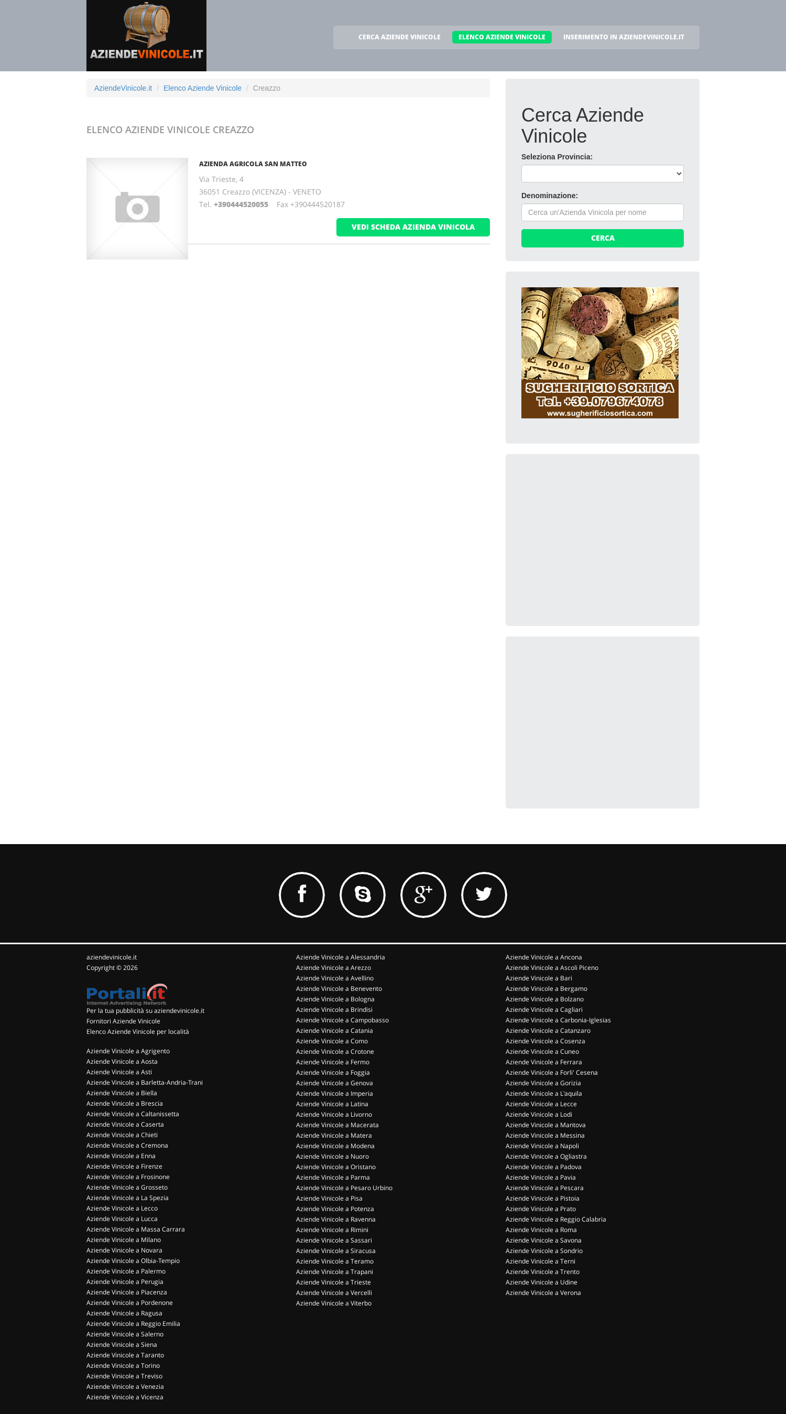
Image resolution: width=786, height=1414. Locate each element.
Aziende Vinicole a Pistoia (543, 1198)
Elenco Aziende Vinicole (202, 88)
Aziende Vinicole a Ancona (544, 957)
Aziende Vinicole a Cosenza (545, 1041)
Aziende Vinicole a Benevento (339, 988)
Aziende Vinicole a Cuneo (542, 1051)
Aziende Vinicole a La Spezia (127, 1197)
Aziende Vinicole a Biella (121, 1092)
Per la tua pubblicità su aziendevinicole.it (145, 1010)
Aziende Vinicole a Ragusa (124, 1313)
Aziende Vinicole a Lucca (122, 1218)
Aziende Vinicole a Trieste (333, 1282)
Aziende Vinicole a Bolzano (545, 999)
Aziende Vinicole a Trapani (334, 1271)
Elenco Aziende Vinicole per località (137, 1031)
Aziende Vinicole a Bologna (335, 999)
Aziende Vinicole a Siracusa (336, 1250)
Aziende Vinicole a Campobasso (342, 1020)
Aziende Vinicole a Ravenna (336, 1219)
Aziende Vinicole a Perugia (124, 1281)
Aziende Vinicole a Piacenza (126, 1292)
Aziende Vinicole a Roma (541, 1229)
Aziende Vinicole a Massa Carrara (135, 1229)
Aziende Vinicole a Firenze (124, 1166)
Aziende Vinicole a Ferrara (544, 1061)
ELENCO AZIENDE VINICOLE (501, 37)
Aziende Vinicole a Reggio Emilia (133, 1323)
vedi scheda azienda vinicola (413, 227)
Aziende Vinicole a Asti (119, 1071)
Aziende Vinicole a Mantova (546, 1124)
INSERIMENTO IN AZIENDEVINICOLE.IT (623, 37)
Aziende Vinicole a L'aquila (544, 1093)
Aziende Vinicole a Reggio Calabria (556, 1219)
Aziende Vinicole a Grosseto (127, 1187)
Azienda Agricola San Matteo (253, 163)
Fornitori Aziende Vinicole (123, 1021)
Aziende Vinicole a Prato (541, 1208)
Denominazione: (549, 195)
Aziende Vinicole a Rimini (332, 1229)
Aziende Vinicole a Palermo (126, 1271)
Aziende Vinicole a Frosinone (128, 1176)
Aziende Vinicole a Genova (334, 1082)
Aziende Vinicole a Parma (333, 1177)
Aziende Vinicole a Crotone (335, 1051)
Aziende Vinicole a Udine (541, 1282)
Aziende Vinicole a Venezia (125, 1386)
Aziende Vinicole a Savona (544, 1240)
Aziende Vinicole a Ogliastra (546, 1156)
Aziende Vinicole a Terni (540, 1261)
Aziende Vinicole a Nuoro (332, 1156)
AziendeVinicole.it (123, 88)
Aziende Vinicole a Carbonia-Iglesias (558, 1020)
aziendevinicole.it (111, 957)
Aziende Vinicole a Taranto (125, 1355)
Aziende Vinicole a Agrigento (128, 1050)
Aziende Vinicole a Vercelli (334, 1292)
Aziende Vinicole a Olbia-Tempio (133, 1260)
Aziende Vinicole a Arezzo (333, 967)
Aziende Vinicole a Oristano (336, 1166)
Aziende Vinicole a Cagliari (544, 1009)
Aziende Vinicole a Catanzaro (548, 1030)
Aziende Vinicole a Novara (124, 1250)
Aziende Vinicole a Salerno (124, 1334)
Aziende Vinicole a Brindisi (334, 1009)
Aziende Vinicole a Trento (543, 1271)
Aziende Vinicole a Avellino (335, 978)
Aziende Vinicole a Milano (123, 1239)
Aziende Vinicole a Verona (543, 1292)
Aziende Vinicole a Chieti (122, 1134)
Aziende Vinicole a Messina (545, 1135)
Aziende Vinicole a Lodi (539, 1114)
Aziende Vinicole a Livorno (334, 1114)
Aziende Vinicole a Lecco (122, 1208)
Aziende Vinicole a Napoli (542, 1145)
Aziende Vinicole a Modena (335, 1145)
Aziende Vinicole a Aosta (122, 1061)
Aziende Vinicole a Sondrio (544, 1250)
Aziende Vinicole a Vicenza (124, 1397)
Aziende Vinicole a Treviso (124, 1376)
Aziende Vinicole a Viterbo (334, 1303)
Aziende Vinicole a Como (332, 1041)
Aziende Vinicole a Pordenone (129, 1302)
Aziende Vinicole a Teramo (335, 1261)
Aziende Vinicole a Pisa (329, 1198)
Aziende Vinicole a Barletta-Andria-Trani (144, 1082)
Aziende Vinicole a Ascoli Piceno (552, 967)
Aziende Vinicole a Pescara (545, 1187)
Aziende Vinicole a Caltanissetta (132, 1113)
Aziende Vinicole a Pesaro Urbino (344, 1187)
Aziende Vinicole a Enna (121, 1155)
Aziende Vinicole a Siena (121, 1344)
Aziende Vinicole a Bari (539, 978)
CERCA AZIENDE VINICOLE (399, 37)
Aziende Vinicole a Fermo (332, 1061)
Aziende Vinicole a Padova (544, 1166)
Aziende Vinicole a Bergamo (546, 988)
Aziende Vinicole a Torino (123, 1365)
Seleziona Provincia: (557, 157)
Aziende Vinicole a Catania (334, 1030)
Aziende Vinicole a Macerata (337, 1124)
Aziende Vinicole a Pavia (541, 1177)
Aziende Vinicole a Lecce (541, 1103)
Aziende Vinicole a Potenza (335, 1208)
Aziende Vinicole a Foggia (333, 1072)
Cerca (603, 238)
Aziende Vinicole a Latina (332, 1103)
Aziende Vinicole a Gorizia (543, 1082)
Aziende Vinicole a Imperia (334, 1093)
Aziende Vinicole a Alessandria (340, 957)
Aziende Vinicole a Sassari (334, 1240)
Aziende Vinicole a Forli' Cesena (552, 1072)
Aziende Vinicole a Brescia (124, 1103)
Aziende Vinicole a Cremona (127, 1145)
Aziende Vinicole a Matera (334, 1135)
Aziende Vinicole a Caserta (125, 1124)
